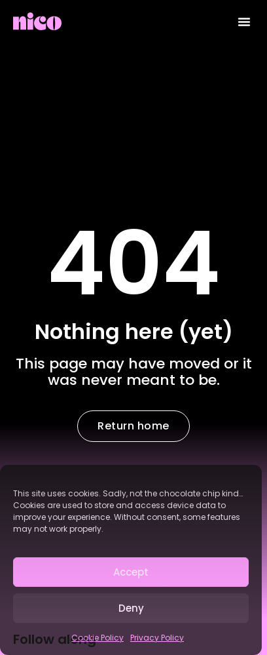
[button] (244, 21)
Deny (131, 608)
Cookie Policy (97, 637)
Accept (131, 572)
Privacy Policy (157, 637)
